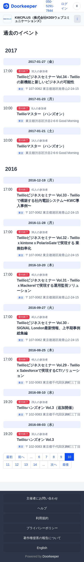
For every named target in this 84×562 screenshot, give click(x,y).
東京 (20, 89)
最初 (9, 457)
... (31, 457)
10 (69, 457)
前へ (21, 457)
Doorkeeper (51, 556)
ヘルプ (42, 508)
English (42, 548)
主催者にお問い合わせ (42, 498)
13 (26, 464)
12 (17, 464)
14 (35, 464)
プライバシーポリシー (42, 528)
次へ (54, 464)
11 (8, 464)
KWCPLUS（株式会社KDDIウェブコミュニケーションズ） (42, 19)
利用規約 (42, 518)
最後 (65, 464)
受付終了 (23, 71)
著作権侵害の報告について (42, 538)
